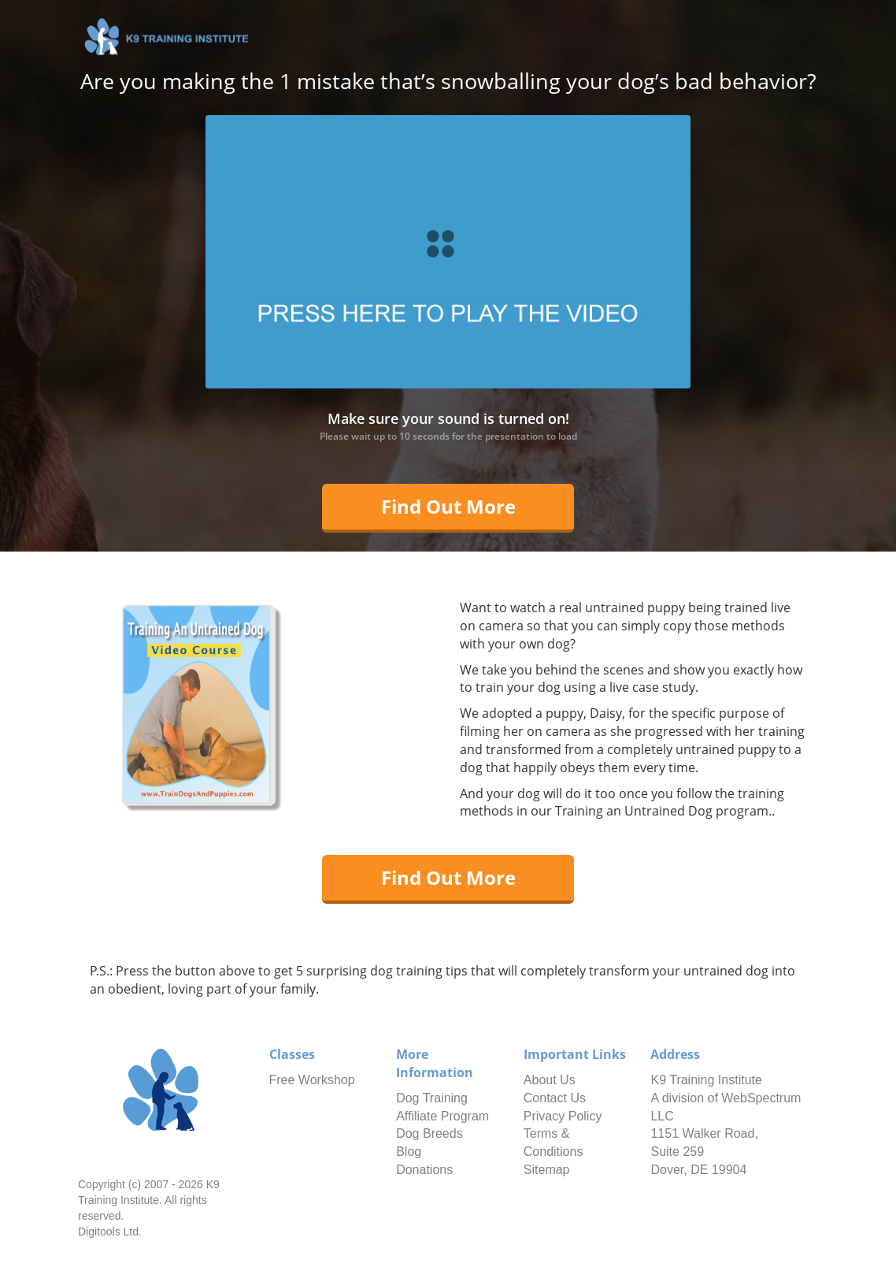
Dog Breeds (429, 1133)
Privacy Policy (563, 1116)
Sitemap (547, 1169)
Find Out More (448, 506)
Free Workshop (312, 1080)
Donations (424, 1169)
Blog (408, 1151)
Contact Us (555, 1098)
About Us (550, 1080)
